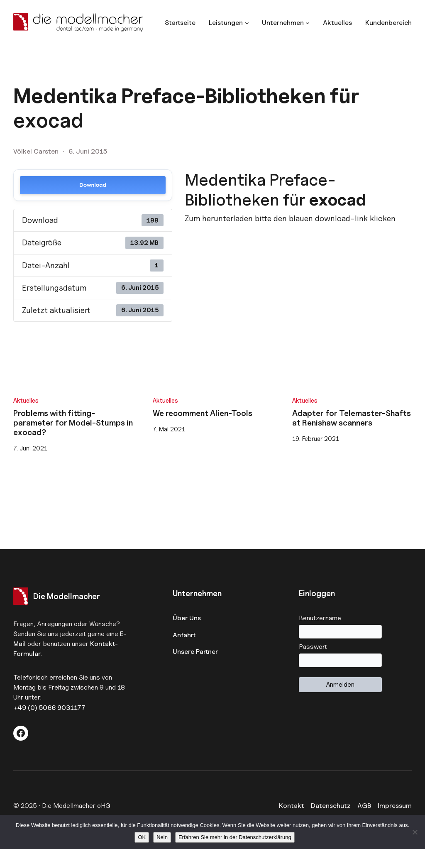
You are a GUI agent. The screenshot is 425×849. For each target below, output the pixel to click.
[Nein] (414, 832)
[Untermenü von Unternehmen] (286, 22)
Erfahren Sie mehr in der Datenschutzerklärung (234, 837)
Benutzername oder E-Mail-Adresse (355, 618)
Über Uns (187, 618)
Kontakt (291, 805)
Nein (162, 837)
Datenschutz (331, 805)
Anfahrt (184, 635)
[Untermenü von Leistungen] (229, 22)
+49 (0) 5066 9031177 (49, 707)
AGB (364, 805)
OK (142, 837)
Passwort (313, 646)
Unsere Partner (195, 651)
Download (92, 184)
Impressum (395, 805)
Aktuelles (26, 400)
